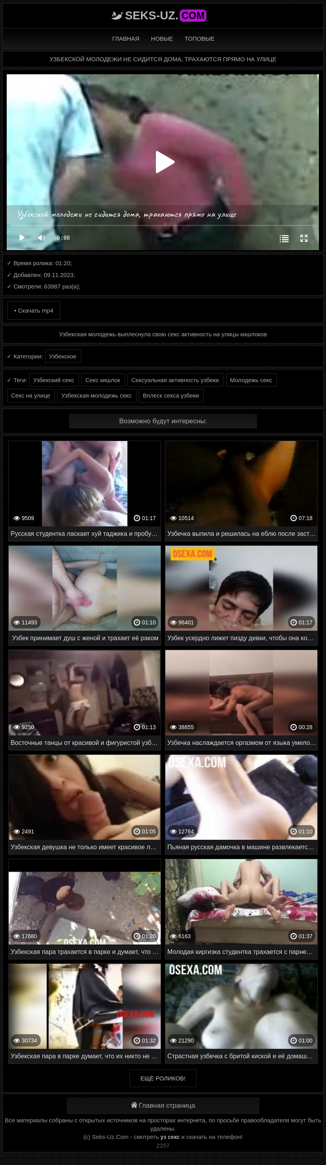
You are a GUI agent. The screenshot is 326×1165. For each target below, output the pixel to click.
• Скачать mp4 (33, 310)
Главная (125, 38)
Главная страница (163, 1105)
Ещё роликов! (163, 1078)
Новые (162, 38)
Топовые (200, 38)
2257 (162, 1145)
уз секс (170, 1137)
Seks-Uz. (166, 15)
